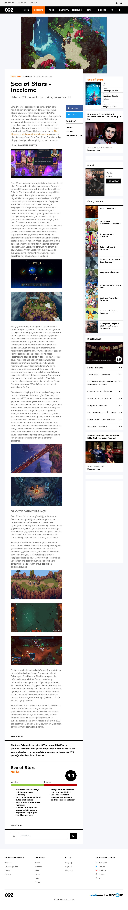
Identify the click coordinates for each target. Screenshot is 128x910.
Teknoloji (77, 10)
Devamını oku (93, 150)
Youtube (101, 870)
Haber (26, 10)
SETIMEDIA (22, 3)
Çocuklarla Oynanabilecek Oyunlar (110, 222)
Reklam (8, 874)
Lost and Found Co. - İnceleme (109, 299)
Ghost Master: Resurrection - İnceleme (104, 360)
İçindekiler (114, 181)
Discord (102, 10)
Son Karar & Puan (74, 135)
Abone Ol (69, 870)
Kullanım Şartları (11, 866)
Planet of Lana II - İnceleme (100, 398)
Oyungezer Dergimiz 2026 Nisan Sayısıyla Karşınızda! (109, 325)
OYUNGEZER (9, 3)
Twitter (100, 866)
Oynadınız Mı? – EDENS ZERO (110, 286)
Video (51, 10)
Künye (7, 870)
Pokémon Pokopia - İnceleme (109, 312)
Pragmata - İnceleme (110, 272)
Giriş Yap (68, 862)
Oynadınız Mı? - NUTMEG (107, 235)
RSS (99, 878)
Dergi (89, 10)
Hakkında (8, 862)
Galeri (37, 874)
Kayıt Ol (68, 866)
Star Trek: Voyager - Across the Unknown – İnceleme (102, 383)
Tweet (73, 115)
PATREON (33, 3)
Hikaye (69, 127)
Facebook (101, 862)
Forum (37, 882)
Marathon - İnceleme (97, 426)
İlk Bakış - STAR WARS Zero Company (110, 261)
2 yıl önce (28, 76)
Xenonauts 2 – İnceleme (98, 374)
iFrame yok (104, 522)
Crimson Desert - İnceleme (108, 248)
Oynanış (69, 131)
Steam (100, 874)
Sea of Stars (95, 79)
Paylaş (73, 108)
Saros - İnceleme (108, 208)
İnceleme (38, 10)
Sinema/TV (64, 10)
